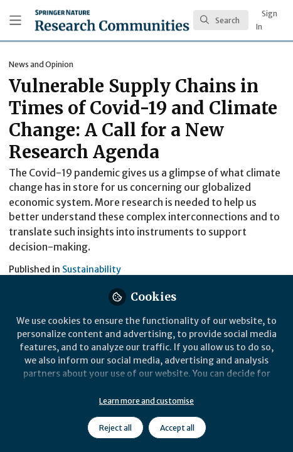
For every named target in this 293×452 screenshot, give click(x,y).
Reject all (115, 428)
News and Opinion (41, 64)
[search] (220, 20)
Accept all (177, 428)
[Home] (112, 20)
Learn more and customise (146, 401)
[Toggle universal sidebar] (15, 20)
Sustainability (91, 269)
